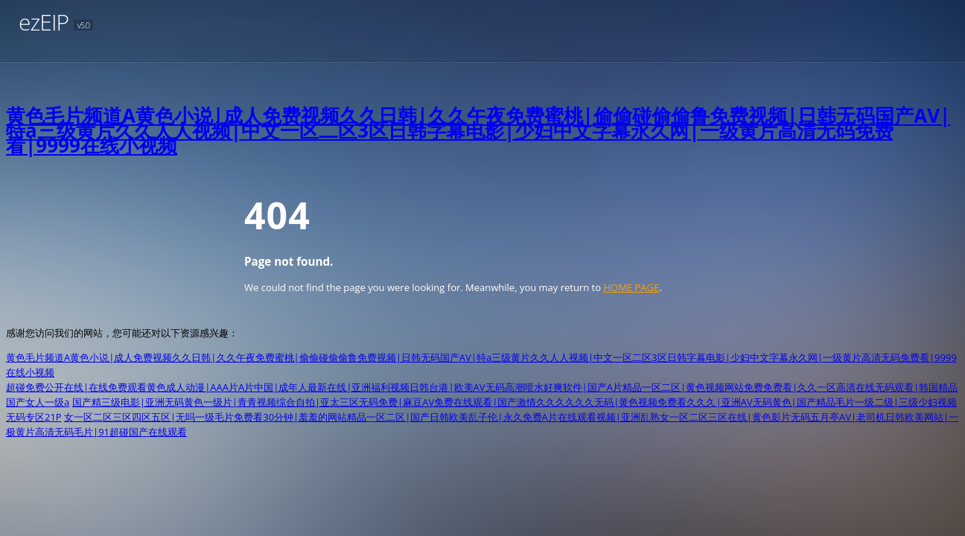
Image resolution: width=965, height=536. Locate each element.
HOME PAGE (631, 287)
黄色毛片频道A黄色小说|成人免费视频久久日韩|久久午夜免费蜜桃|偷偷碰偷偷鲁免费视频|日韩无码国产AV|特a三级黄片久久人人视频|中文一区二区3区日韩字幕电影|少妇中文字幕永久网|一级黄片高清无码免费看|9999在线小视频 (478, 130)
